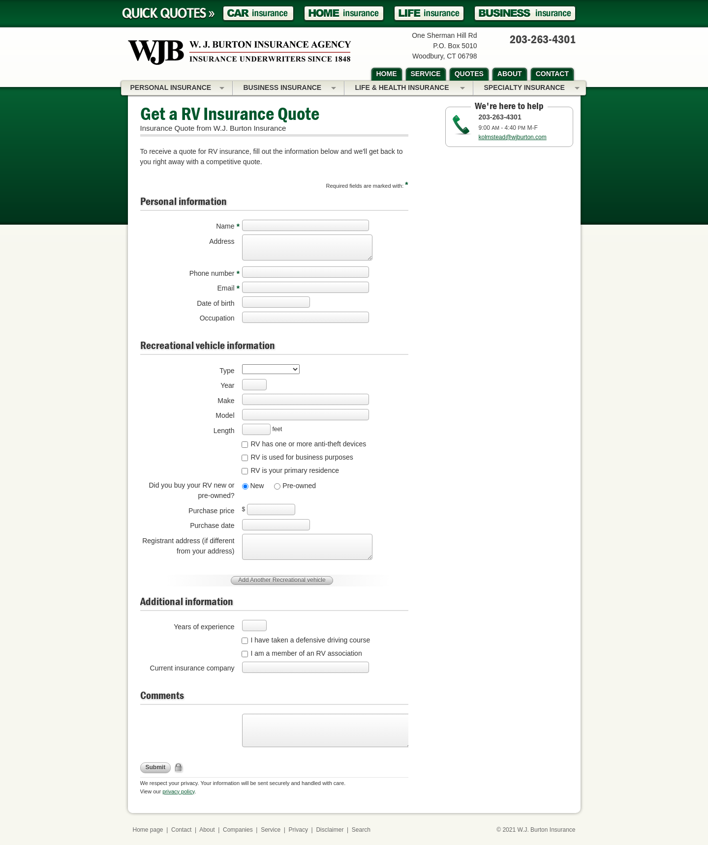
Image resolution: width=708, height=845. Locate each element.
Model (224, 415)
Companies (238, 829)
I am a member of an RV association (306, 653)
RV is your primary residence (295, 470)
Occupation (217, 318)
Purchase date (212, 525)
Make (225, 401)
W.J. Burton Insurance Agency (239, 52)
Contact (181, 829)
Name (225, 226)
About (207, 829)
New (256, 486)
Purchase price (211, 511)
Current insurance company (192, 668)
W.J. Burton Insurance (546, 829)
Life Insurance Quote (429, 13)
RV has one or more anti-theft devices (309, 444)
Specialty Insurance (532, 88)
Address (221, 241)
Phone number (212, 273)
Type (226, 371)
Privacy (298, 829)
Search (361, 829)
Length (224, 431)
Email (225, 288)
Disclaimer (329, 829)
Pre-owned (298, 486)
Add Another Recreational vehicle (281, 580)
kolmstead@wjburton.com (513, 137)
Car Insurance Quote (258, 13)
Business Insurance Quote (525, 13)
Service (270, 829)
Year (227, 385)
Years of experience (204, 627)
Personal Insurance (177, 88)
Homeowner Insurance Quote (344, 13)
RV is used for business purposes (302, 457)
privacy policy (178, 791)
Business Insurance (290, 88)
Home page (148, 829)
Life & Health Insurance (410, 88)
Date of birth (215, 303)
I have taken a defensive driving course (310, 640)
